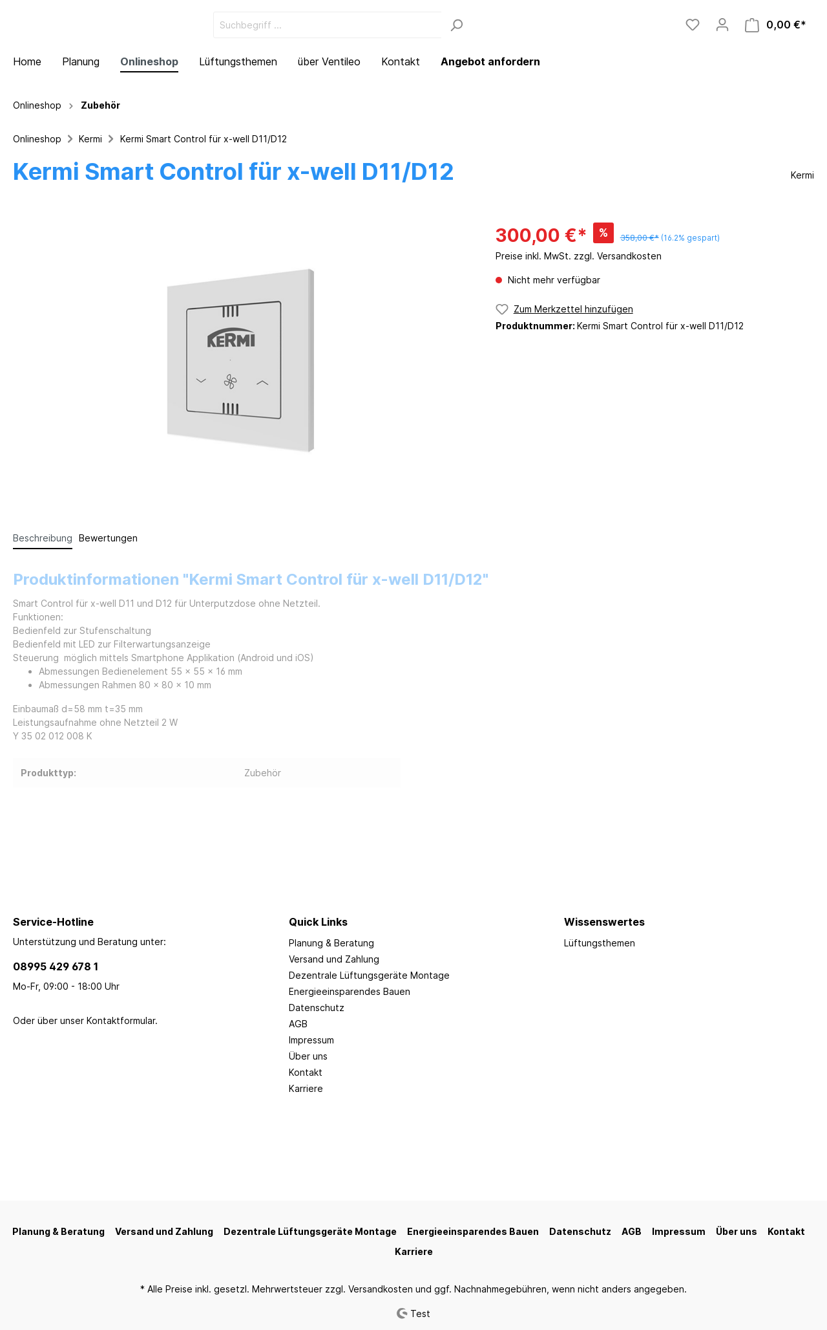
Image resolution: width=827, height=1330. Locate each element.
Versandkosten (380, 1288)
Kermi (90, 209)
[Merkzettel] (692, 60)
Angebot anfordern (490, 132)
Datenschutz (316, 1007)
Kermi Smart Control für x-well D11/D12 (203, 209)
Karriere (306, 1088)
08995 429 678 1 (55, 966)
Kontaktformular (121, 1020)
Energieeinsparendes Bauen (349, 991)
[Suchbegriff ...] (424, 60)
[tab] (42, 608)
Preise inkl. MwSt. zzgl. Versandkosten (579, 327)
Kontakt (305, 1072)
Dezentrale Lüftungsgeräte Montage (369, 975)
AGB (298, 1023)
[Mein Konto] (722, 60)
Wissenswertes (604, 921)
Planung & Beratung (331, 942)
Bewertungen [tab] (108, 609)
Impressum (311, 1039)
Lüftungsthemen (599, 942)
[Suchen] (553, 60)
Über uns (308, 1056)
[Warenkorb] (775, 60)
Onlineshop (37, 209)
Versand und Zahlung (334, 959)
